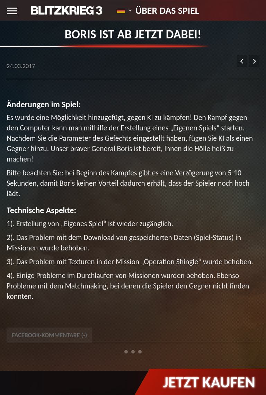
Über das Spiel (167, 10)
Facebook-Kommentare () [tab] (49, 335)
